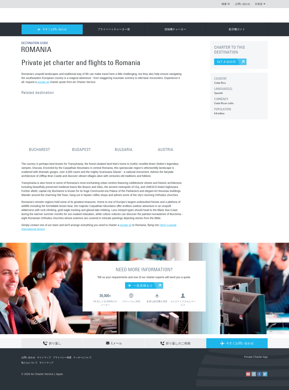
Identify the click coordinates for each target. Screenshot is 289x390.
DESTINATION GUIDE (34, 43)
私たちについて (29, 362)
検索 (224, 3)
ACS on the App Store (242, 363)
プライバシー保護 (62, 357)
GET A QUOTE (226, 62)
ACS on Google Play (259, 363)
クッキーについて (82, 357)
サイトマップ (44, 357)
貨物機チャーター (175, 29)
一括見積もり (140, 285)
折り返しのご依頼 (175, 343)
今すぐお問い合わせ (52, 29)
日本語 (260, 3)
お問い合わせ (242, 3)
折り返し (52, 343)
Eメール (114, 343)
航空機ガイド (237, 29)
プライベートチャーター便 (114, 29)
